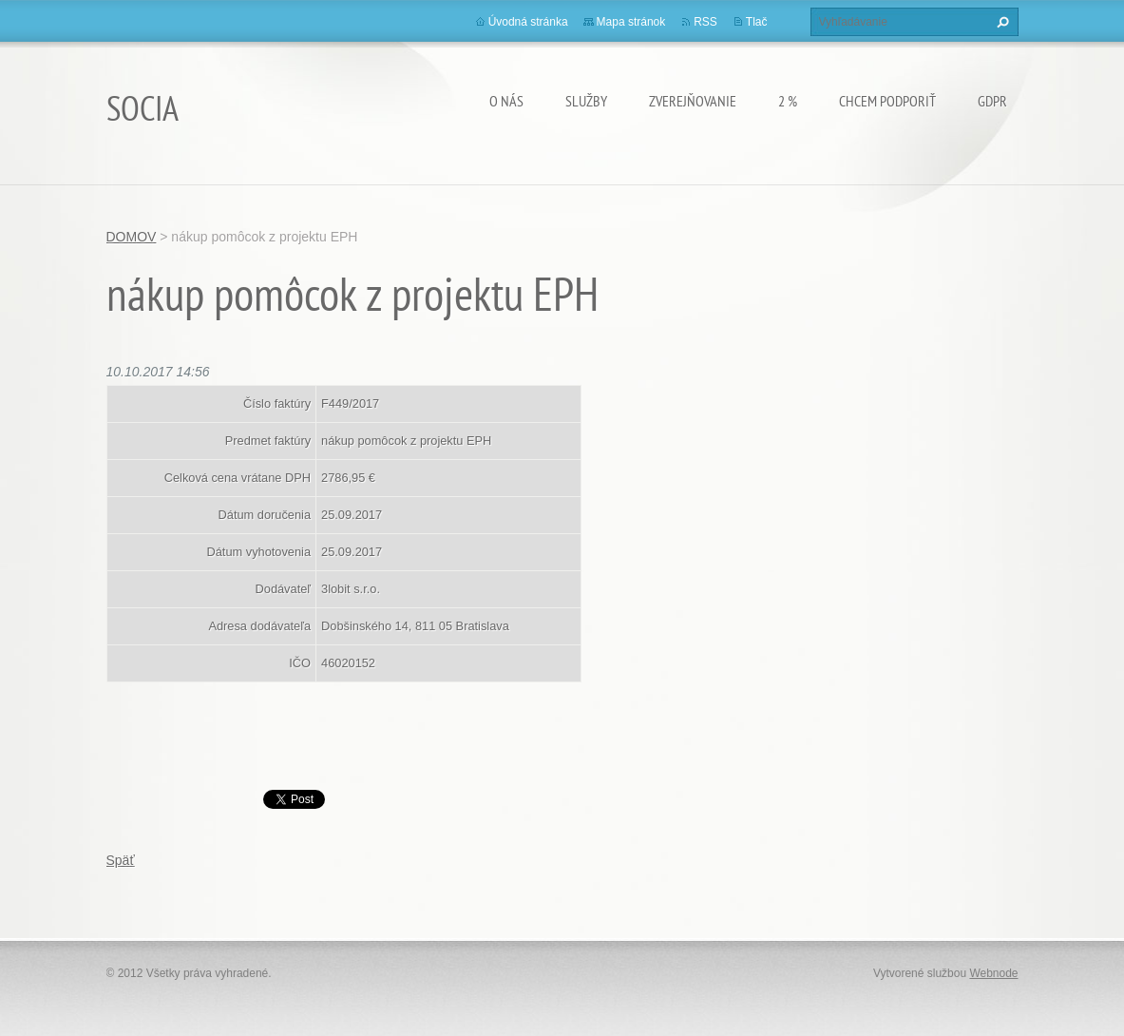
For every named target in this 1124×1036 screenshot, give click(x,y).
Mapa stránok (631, 22)
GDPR (992, 100)
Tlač (757, 22)
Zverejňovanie (692, 100)
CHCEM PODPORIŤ (887, 100)
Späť (120, 860)
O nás (506, 100)
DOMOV (131, 236)
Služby (586, 100)
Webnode (993, 973)
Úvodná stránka (528, 22)
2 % (787, 100)
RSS (705, 22)
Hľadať (1000, 22)
